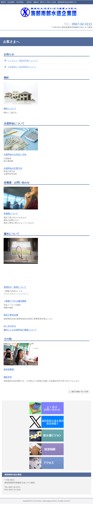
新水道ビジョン (46, 436)
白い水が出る (10, 326)
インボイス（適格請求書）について (23, 60)
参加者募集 (9, 369)
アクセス (46, 463)
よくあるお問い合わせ (46, 408)
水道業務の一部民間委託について (22, 67)
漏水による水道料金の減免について (20, 330)
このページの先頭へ (78, 391)
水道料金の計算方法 (13, 168)
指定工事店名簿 (11, 315)
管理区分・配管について (15, 287)
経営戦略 (46, 449)
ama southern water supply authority (46, 12)
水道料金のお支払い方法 (15, 154)
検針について (10, 108)
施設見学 (8, 377)
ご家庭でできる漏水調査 (15, 301)
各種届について (11, 213)
